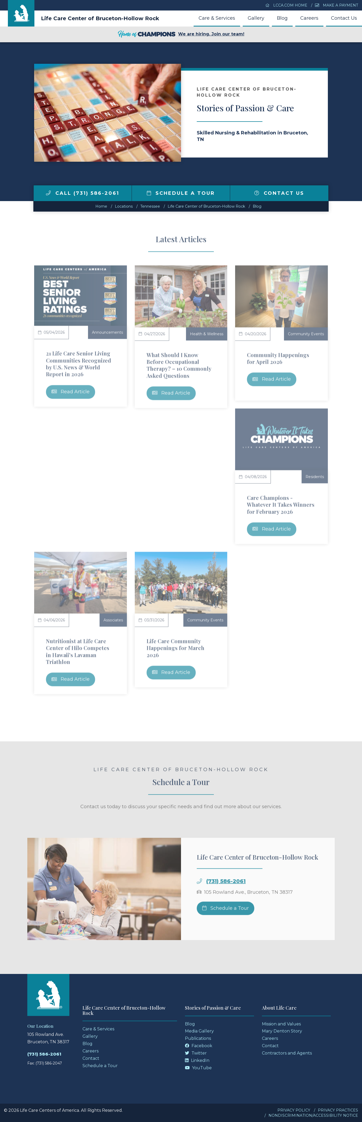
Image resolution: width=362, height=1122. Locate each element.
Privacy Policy (293, 1110)
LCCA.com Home (286, 5)
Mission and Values (281, 1023)
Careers (309, 18)
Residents (315, 476)
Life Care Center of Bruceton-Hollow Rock (100, 18)
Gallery (256, 18)
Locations (124, 206)
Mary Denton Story (282, 1031)
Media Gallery (199, 1031)
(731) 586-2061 (226, 894)
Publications (198, 1038)
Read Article (70, 392)
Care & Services (217, 18)
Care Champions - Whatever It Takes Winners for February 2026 (280, 504)
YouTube (198, 1067)
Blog (282, 18)
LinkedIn (197, 1060)
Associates (113, 620)
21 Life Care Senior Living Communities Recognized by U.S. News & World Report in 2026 (78, 364)
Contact (90, 1058)
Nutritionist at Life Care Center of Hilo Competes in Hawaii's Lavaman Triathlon (77, 651)
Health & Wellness (206, 334)
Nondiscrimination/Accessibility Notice (313, 1115)
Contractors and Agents (287, 1053)
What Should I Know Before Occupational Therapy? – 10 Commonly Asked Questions (179, 365)
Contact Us (344, 18)
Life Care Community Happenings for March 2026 (175, 647)
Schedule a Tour (181, 193)
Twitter (196, 1053)
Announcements (107, 332)
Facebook (198, 1045)
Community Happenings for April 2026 (278, 358)
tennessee (150, 206)
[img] (48, 193)
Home (101, 206)
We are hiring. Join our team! (181, 34)
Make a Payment (336, 5)
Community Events (306, 334)
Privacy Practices (338, 1110)
